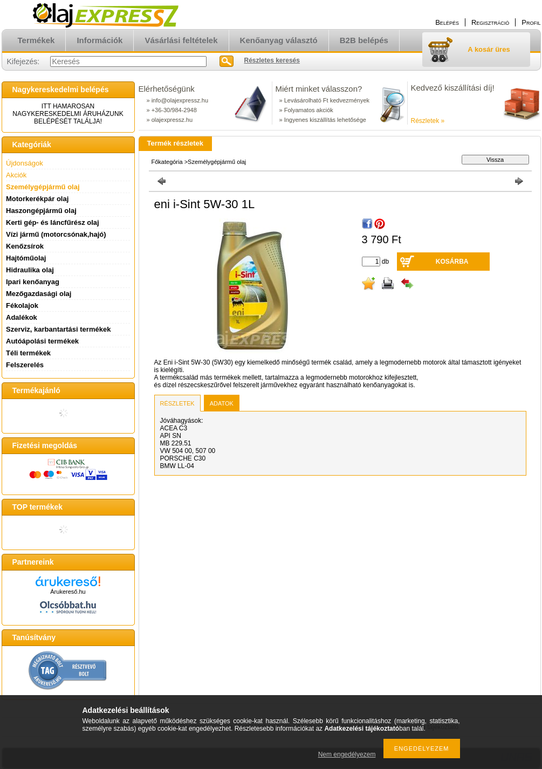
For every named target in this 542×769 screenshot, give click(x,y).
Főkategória (167, 162)
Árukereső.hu (67, 591)
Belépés (447, 22)
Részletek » (428, 121)
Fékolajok (22, 305)
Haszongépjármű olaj (41, 211)
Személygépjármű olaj (43, 187)
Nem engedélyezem (347, 754)
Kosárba (452, 261)
